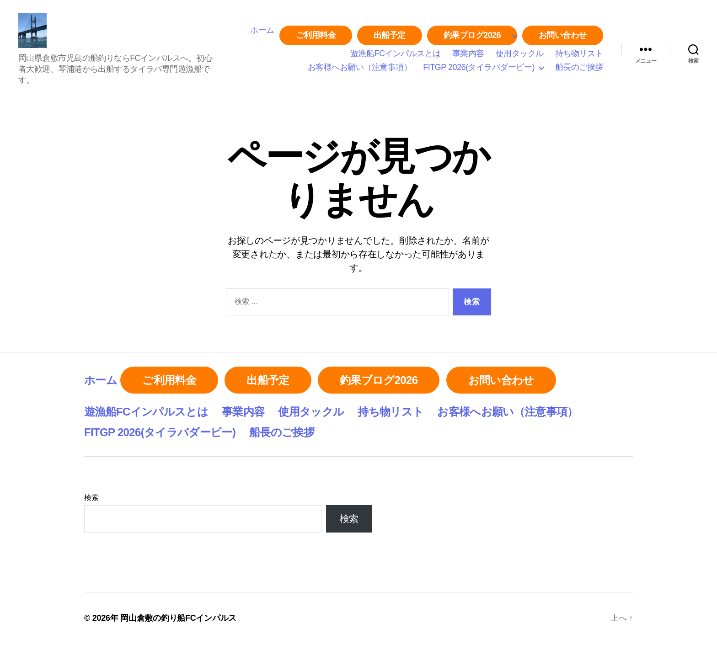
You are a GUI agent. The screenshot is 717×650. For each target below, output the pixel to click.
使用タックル (520, 56)
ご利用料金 (316, 38)
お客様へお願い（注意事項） (360, 70)
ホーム (262, 33)
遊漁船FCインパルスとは (395, 56)
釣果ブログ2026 (472, 38)
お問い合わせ (563, 38)
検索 (91, 503)
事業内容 (468, 56)
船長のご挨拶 (579, 70)
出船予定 (390, 38)
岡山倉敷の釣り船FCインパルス (178, 624)
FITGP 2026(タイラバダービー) (479, 70)
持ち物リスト (579, 56)
